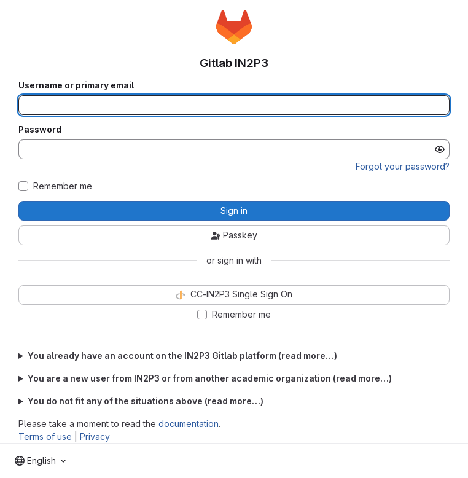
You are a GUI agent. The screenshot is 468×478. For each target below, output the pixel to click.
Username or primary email (76, 85)
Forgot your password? (403, 166)
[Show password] (440, 149)
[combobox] (40, 460)
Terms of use (45, 436)
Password (39, 130)
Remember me (62, 186)
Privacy (95, 436)
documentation (188, 423)
